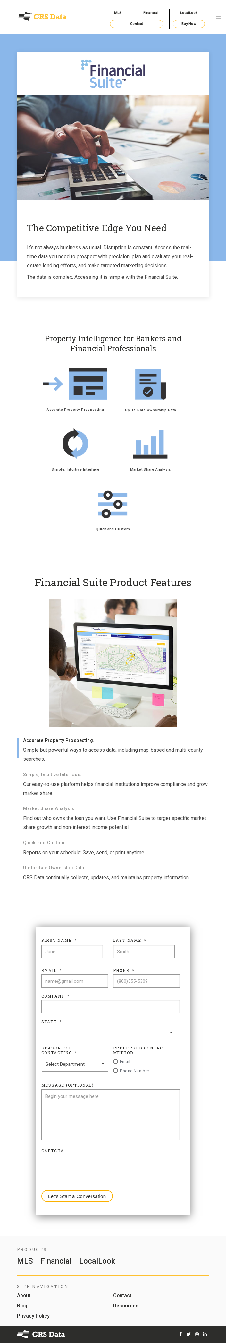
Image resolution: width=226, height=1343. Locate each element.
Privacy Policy (33, 1316)
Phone (124, 970)
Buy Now (188, 24)
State (51, 1021)
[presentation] (90, 1167)
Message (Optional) (67, 1085)
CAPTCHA (52, 1150)
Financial (150, 13)
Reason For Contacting (59, 1051)
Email (51, 970)
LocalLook (188, 13)
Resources (125, 1306)
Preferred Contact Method (139, 1051)
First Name (59, 940)
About (23, 1295)
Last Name (129, 940)
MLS (117, 13)
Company (55, 996)
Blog (22, 1306)
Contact (136, 24)
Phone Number (135, 1070)
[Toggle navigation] (218, 17)
